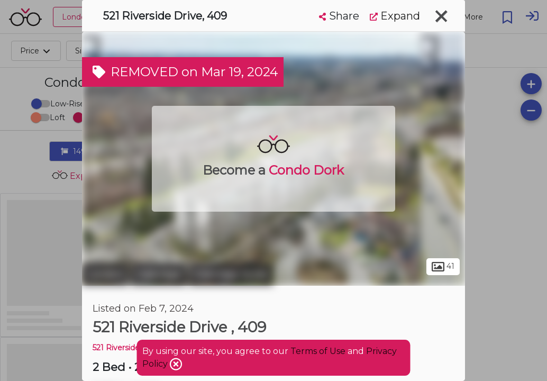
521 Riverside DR (123, 347)
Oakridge (158, 274)
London (105, 274)
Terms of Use (317, 351)
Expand (395, 16)
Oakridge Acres (231, 274)
